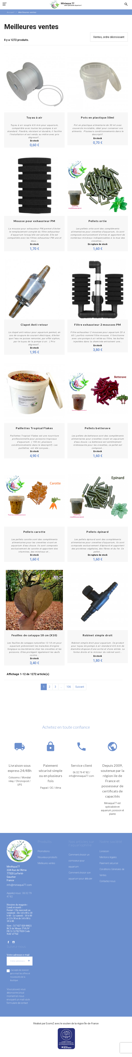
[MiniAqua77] (66, 4)
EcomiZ (50, 1023)
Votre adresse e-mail (18, 955)
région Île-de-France (88, 1023)
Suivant (79, 686)
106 (68, 686)
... (61, 686)
